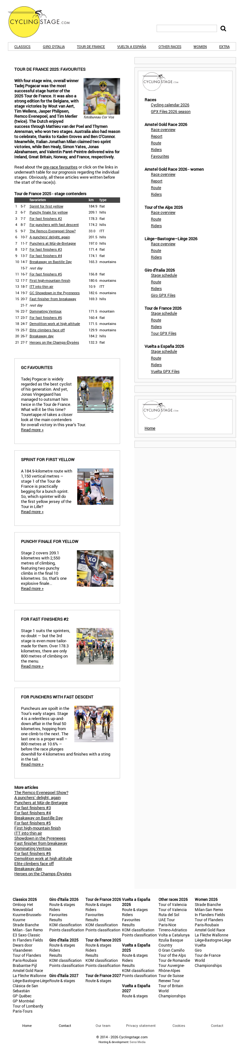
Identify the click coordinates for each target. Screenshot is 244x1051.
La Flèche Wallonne (29, 975)
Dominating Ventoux (46, 311)
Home (150, 428)
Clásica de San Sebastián (25, 988)
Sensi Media (138, 1042)
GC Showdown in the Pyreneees (55, 292)
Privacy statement (141, 1025)
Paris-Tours (22, 1011)
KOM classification (65, 924)
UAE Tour (167, 919)
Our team (103, 1025)
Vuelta (200, 945)
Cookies (179, 1025)
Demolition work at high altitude (55, 323)
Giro (198, 950)
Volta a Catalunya (174, 934)
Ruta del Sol (169, 914)
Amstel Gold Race (28, 970)
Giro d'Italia (54, 46)
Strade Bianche (26, 924)
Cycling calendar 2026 (170, 104)
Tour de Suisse (171, 975)
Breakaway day (42, 336)
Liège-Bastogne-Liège (31, 980)
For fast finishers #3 (46, 249)
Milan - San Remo (28, 929)
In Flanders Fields (28, 939)
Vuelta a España (131, 46)
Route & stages (62, 904)
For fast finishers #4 (46, 255)
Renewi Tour (169, 980)
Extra (224, 46)
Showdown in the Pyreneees (40, 838)
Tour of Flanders (27, 955)
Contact (217, 1025)
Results (55, 919)
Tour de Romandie (174, 960)
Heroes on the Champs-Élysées (54, 342)
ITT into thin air (41, 286)
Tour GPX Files (163, 333)
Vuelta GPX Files (165, 371)
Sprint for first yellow (46, 206)
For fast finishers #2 (46, 218)
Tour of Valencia (173, 904)
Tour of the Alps (172, 955)
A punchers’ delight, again (50, 237)
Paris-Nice (167, 924)
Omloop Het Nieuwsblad (23, 907)
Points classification (66, 929)
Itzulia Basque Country (171, 942)
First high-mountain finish (50, 280)
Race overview (163, 129)
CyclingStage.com (43, 21)
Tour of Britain (171, 985)
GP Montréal (23, 1000)
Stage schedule (164, 275)
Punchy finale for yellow (49, 212)
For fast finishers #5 (46, 274)
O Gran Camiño (172, 950)
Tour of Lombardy (28, 1005)
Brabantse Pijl (25, 965)
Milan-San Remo (209, 909)
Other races (170, 46)
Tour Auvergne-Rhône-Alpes (172, 968)
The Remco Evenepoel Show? (53, 230)
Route (156, 142)
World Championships (172, 993)
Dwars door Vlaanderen (22, 947)
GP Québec (22, 995)
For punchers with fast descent (54, 224)
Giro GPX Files (163, 295)
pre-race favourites (60, 167)
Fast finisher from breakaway (53, 298)
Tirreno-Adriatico (173, 929)
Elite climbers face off (47, 329)
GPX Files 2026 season (171, 111)
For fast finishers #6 (46, 317)
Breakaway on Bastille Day (51, 261)
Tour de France (91, 46)
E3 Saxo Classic (26, 934)
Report (156, 136)
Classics (22, 46)
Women (200, 46)
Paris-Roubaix (25, 960)
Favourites (160, 156)
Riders (156, 149)
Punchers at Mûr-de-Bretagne (53, 243)
